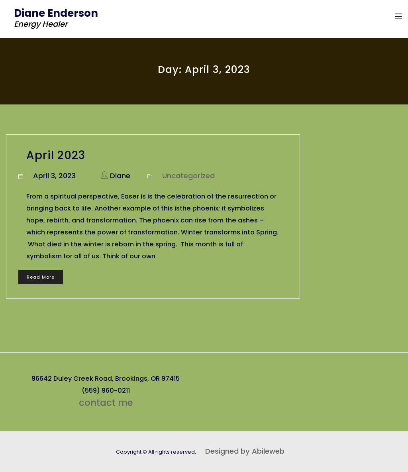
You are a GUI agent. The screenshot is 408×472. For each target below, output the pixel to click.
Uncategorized (188, 176)
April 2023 (55, 155)
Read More (41, 277)
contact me (106, 402)
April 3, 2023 (54, 176)
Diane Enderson (56, 13)
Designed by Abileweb (244, 451)
